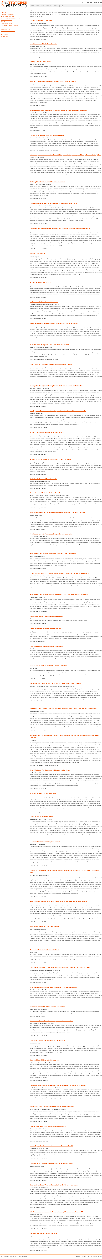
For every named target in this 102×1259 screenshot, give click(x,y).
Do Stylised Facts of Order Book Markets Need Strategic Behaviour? (51, 459)
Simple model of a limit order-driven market (43, 1233)
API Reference (4, 36)
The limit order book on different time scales (43, 479)
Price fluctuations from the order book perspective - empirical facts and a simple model (56, 1212)
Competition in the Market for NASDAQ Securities (45, 493)
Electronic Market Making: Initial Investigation (44, 1060)
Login (95, 2)
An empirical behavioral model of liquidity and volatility (47, 432)
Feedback (84, 1256)
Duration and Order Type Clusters (40, 282)
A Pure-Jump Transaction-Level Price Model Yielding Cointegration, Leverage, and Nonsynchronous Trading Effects (65, 155)
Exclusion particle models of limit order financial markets (47, 1007)
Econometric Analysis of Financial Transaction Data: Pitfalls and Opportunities (54, 1185)
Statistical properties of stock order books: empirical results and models (51, 1146)
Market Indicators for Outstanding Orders (10, 18)
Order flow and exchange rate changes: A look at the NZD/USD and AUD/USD (54, 81)
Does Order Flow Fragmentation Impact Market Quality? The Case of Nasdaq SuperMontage (58, 901)
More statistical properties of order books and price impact (48, 1126)
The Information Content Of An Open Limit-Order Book (47, 135)
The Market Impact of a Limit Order (41, 20)
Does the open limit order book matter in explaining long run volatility (51, 534)
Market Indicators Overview (7, 16)
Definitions (3, 12)
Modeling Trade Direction (37, 253)
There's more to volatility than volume (41, 816)
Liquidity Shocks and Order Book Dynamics (43, 44)
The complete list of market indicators (9, 25)
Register (100, 2)
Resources (55, 5)
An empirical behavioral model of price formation (45, 842)
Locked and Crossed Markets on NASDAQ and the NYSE (47, 628)
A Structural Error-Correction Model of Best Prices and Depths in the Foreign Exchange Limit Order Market (63, 708)
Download (48, 5)
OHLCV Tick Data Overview (7, 14)
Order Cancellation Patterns (7, 21)
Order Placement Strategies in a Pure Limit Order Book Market (49, 345)
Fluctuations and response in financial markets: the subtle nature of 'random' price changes (57, 1085)
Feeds (42, 5)
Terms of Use (91, 1256)
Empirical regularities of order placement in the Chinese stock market (51, 364)
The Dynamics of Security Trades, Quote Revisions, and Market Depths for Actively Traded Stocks (60, 967)
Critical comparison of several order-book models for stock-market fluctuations (54, 323)
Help (62, 5)
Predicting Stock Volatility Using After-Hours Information (47, 182)
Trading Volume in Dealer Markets (40, 61)
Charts (37, 5)
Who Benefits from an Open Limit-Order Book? (44, 950)
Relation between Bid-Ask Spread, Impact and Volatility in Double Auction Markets (55, 683)
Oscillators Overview (6, 29)
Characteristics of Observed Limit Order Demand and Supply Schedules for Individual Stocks (58, 110)
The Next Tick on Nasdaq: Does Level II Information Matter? (48, 666)
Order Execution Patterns (6, 23)
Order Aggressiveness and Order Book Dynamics (45, 926)
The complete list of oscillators (8, 31)
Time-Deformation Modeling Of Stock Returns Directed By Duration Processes (54, 203)
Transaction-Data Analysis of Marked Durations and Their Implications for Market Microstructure (60, 573)
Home (32, 5)
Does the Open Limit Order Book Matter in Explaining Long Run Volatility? (53, 553)
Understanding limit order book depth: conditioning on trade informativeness (53, 987)
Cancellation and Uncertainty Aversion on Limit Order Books (48, 1040)
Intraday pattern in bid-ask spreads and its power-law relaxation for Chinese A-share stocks (58, 411)
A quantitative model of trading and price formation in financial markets (52, 1106)
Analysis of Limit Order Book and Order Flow (44, 302)
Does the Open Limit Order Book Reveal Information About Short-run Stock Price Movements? (59, 594)
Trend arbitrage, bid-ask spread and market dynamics (46, 646)
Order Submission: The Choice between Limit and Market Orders (50, 770)
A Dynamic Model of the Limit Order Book (43, 793)
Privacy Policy (98, 1256)
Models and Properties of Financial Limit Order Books (46, 616)
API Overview (4, 34)
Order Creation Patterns (6, 20)
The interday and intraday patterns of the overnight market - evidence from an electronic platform (60, 228)
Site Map (78, 1256)
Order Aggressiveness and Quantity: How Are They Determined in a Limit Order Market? (57, 512)
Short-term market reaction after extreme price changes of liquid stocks (51, 1021)
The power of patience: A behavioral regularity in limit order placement (51, 1163)
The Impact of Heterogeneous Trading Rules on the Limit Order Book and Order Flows (56, 386)
